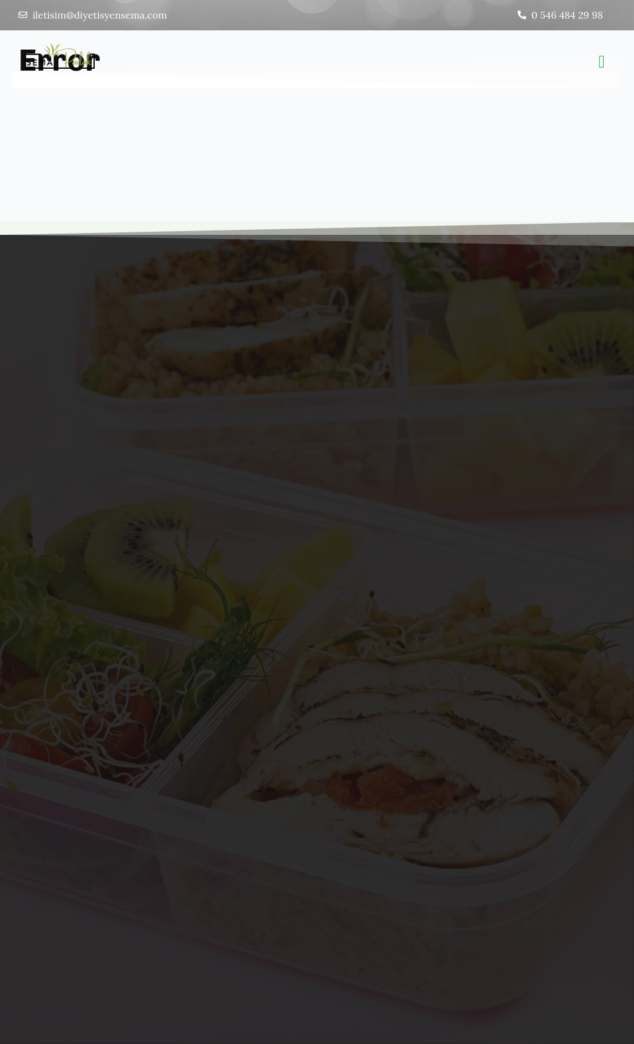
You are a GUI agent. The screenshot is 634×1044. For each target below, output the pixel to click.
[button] (601, 62)
